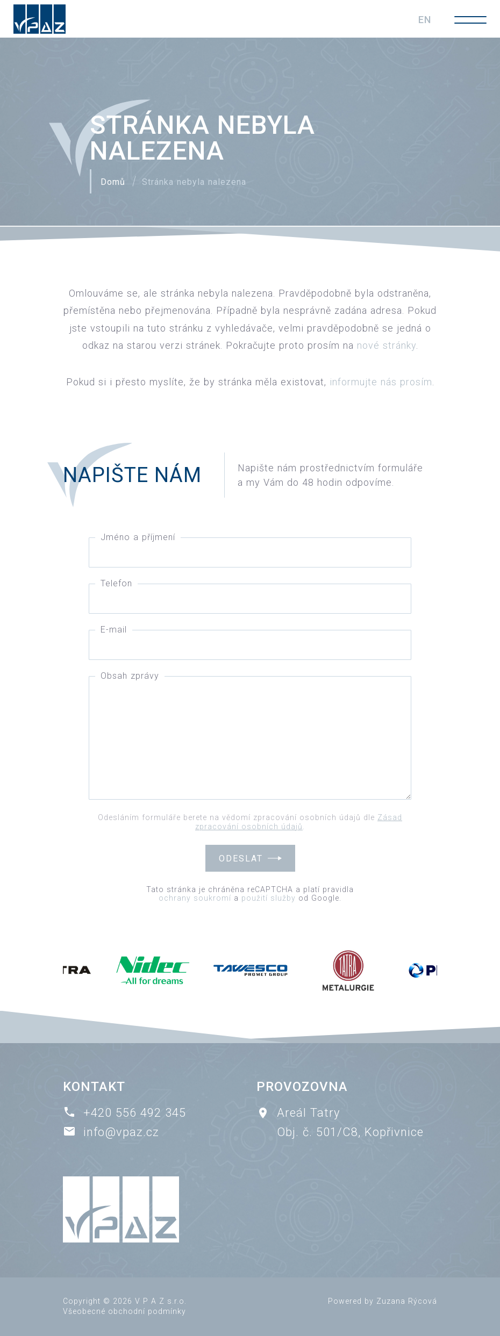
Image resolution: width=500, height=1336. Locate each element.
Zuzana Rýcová (406, 1301)
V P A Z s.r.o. (161, 1301)
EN (424, 19)
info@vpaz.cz (121, 1132)
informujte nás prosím (381, 381)
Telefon (116, 583)
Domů (113, 182)
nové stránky (386, 345)
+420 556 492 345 (134, 1112)
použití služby (268, 898)
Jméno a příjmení (138, 537)
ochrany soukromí (195, 898)
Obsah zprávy (130, 676)
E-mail (114, 629)
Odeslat (241, 858)
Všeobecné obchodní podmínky (124, 1311)
